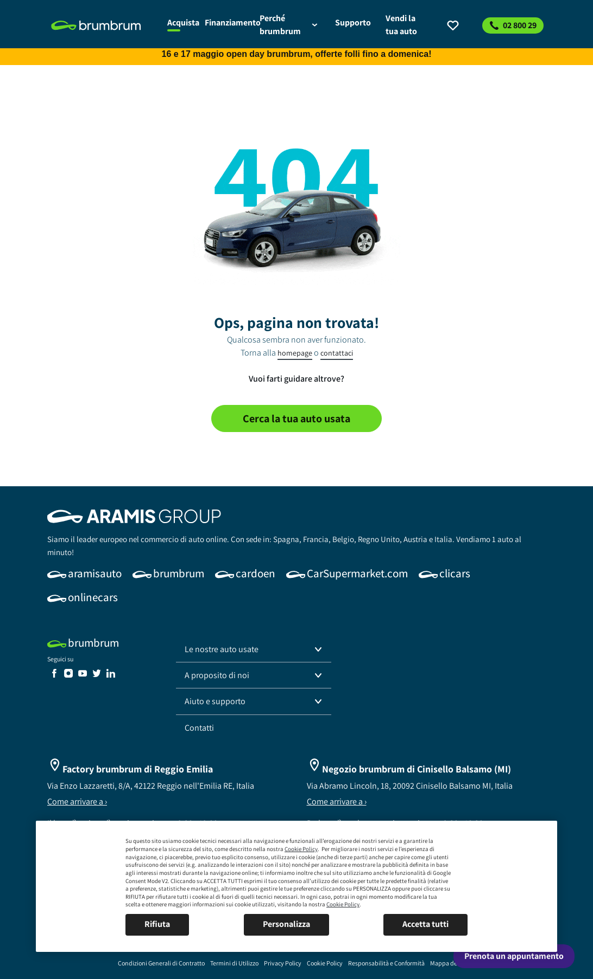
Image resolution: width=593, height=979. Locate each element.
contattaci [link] (336, 353)
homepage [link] (294, 353)
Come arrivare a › (77, 801)
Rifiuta (157, 924)
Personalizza (286, 924)
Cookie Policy (301, 849)
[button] (253, 649)
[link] (103, 25)
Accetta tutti (425, 924)
